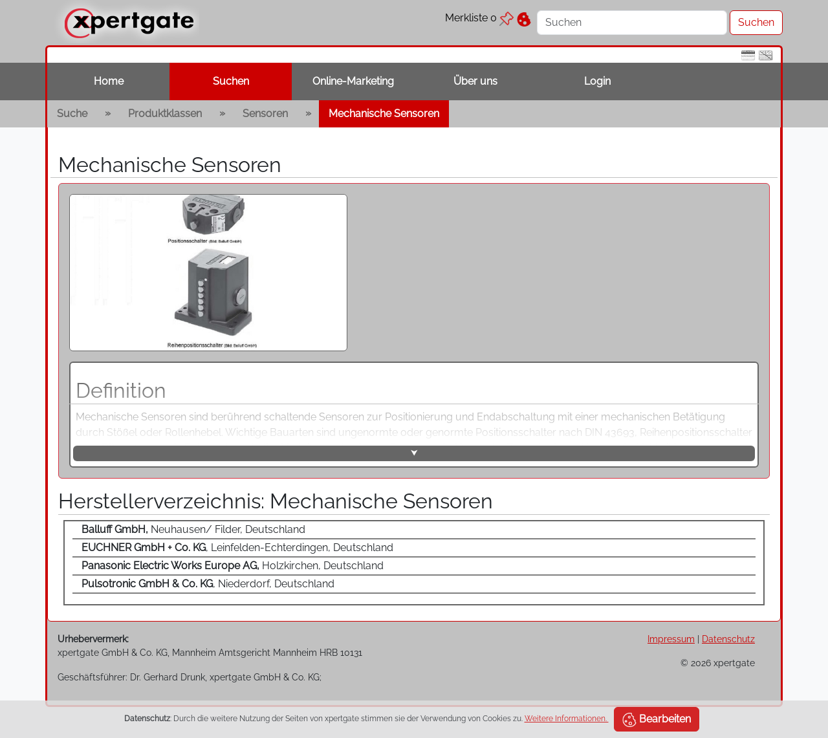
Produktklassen (165, 113)
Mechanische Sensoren (384, 113)
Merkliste (479, 18)
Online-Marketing (353, 81)
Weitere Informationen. (567, 718)
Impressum (671, 638)
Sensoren (265, 113)
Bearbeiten (656, 720)
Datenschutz (728, 638)
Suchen (231, 81)
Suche (72, 113)
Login (597, 81)
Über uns (475, 81)
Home (109, 81)
